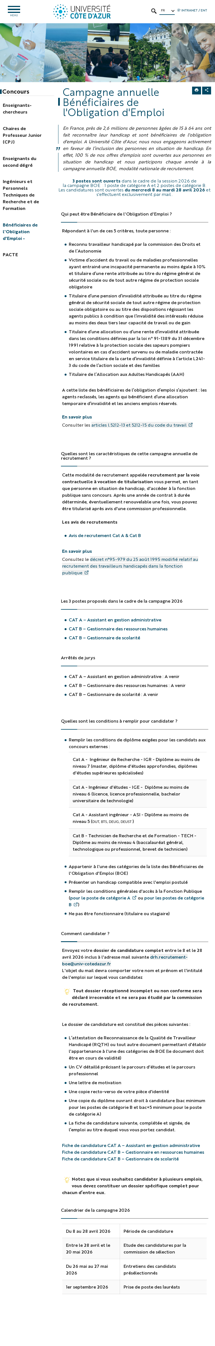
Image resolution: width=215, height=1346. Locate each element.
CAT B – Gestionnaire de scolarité (104, 638)
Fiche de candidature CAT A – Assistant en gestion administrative (131, 1145)
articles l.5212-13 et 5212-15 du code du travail (138, 425)
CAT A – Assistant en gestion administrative (115, 620)
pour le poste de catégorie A (100, 898)
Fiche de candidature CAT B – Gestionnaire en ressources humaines (133, 1152)
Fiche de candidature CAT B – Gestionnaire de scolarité (120, 1159)
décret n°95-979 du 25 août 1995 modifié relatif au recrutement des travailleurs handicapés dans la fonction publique (130, 566)
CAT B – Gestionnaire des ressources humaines (118, 629)
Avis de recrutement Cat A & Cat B (105, 535)
